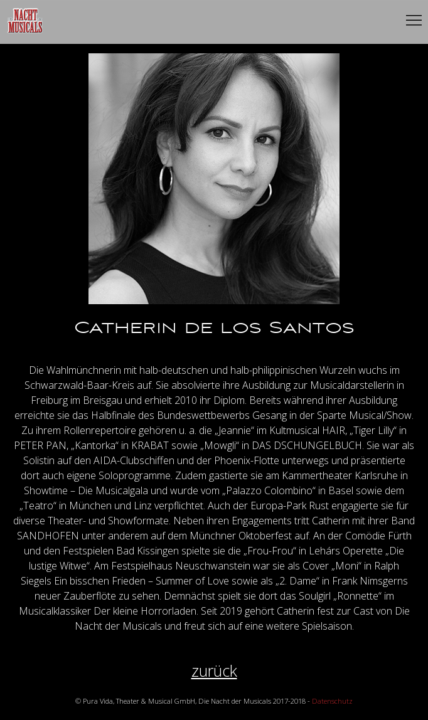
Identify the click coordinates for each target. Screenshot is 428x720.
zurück (214, 671)
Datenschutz (332, 701)
